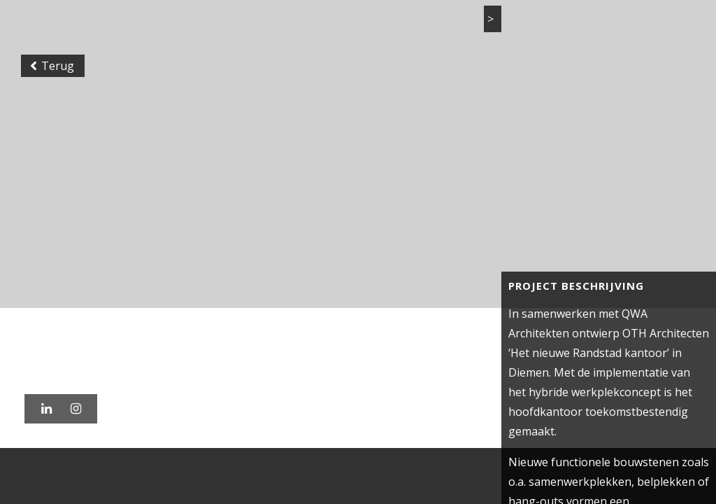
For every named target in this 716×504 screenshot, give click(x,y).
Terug (52, 66)
